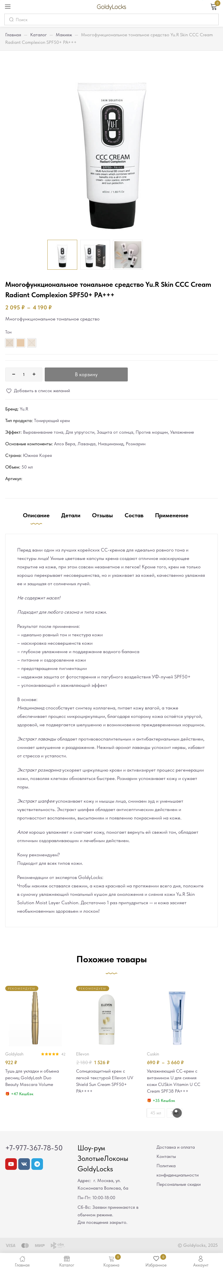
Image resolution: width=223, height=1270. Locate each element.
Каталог (38, 34)
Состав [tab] (134, 515)
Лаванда (87, 443)
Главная (13, 34)
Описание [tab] (36, 515)
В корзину (86, 374)
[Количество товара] (23, 374)
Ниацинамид (110, 443)
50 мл (27, 467)
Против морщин (152, 432)
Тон (8, 332)
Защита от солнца (115, 432)
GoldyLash (14, 1054)
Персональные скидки (179, 1185)
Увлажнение (182, 432)
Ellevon (82, 1054)
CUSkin (153, 1054)
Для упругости (80, 432)
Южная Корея (37, 455)
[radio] (20, 342)
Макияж (64, 34)
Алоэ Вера (64, 443)
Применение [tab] (171, 515)
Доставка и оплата (176, 1148)
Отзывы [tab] (102, 515)
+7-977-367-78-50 (34, 1149)
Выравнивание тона (43, 432)
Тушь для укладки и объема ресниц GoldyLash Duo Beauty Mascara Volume (34, 1078)
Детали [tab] (70, 515)
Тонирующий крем (52, 420)
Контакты (166, 1157)
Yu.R (24, 409)
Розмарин (135, 443)
